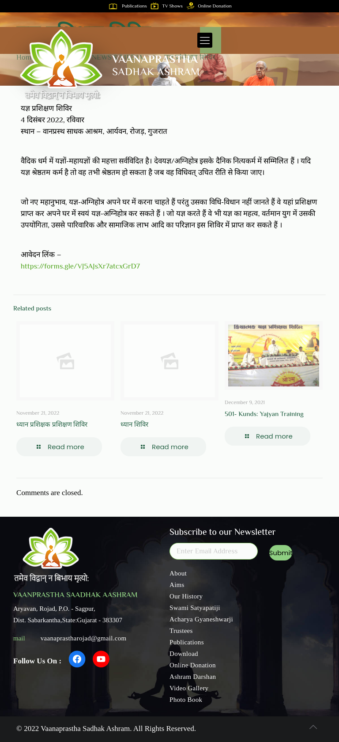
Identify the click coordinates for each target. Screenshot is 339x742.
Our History (186, 596)
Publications (130, 6)
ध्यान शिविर (134, 425)
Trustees (181, 630)
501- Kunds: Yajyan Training (264, 414)
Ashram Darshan (193, 676)
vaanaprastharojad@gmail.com (84, 638)
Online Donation (211, 6)
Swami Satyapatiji (195, 607)
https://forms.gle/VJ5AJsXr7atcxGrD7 (80, 267)
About (178, 573)
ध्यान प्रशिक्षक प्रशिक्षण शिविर (51, 425)
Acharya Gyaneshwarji (201, 619)
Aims (177, 584)
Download (184, 653)
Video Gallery (189, 688)
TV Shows (168, 6)
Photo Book (186, 699)
